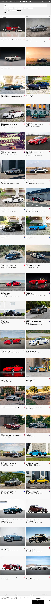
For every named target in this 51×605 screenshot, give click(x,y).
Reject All (38, 600)
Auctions (2, 1)
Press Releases (32, 595)
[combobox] (8, 8)
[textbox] (8, 8)
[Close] (50, 601)
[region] (25, 600)
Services (43, 1)
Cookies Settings (38, 598)
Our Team (5, 595)
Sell (15, 1)
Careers (16, 595)
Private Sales (11, 1)
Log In (47, 1)
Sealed (6, 1)
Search (19, 10)
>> (27, 16)
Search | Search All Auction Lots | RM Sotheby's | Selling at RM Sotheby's (25, 1)
